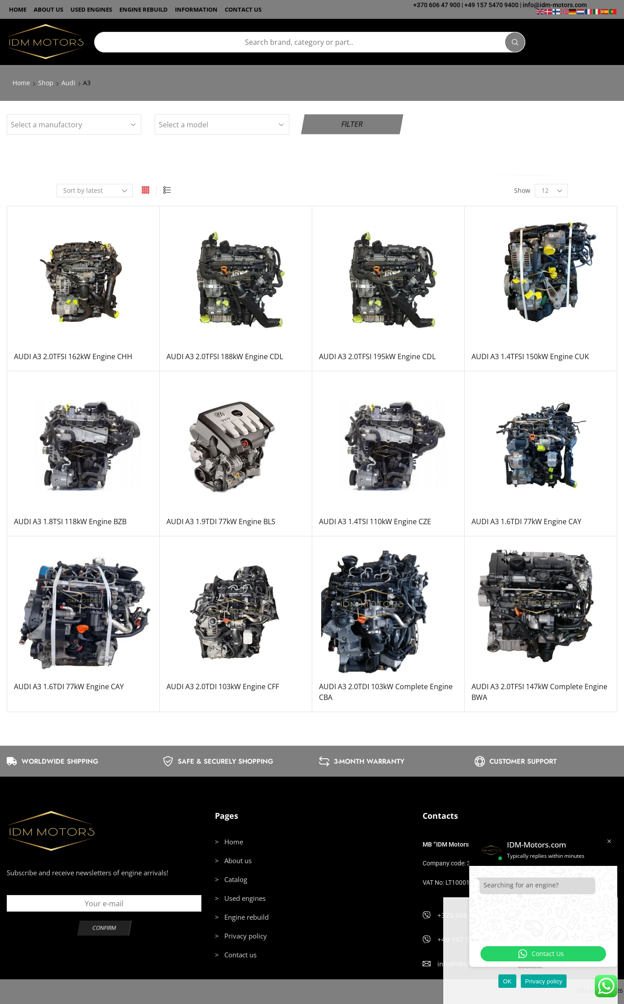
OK (507, 981)
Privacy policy (544, 981)
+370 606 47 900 (436, 5)
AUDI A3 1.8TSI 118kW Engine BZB (70, 521)
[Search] (515, 42)
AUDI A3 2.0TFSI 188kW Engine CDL (224, 356)
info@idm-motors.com (555, 5)
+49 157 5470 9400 (491, 5)
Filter (352, 124)
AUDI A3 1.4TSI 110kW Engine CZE (375, 521)
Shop (45, 82)
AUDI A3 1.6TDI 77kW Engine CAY (526, 521)
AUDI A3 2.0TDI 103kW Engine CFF (222, 686)
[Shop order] (95, 190)
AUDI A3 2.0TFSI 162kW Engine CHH (73, 356)
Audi (68, 82)
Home (21, 82)
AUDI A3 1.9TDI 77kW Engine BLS (220, 521)
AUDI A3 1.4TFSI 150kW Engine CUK (530, 356)
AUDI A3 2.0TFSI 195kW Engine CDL (377, 356)
